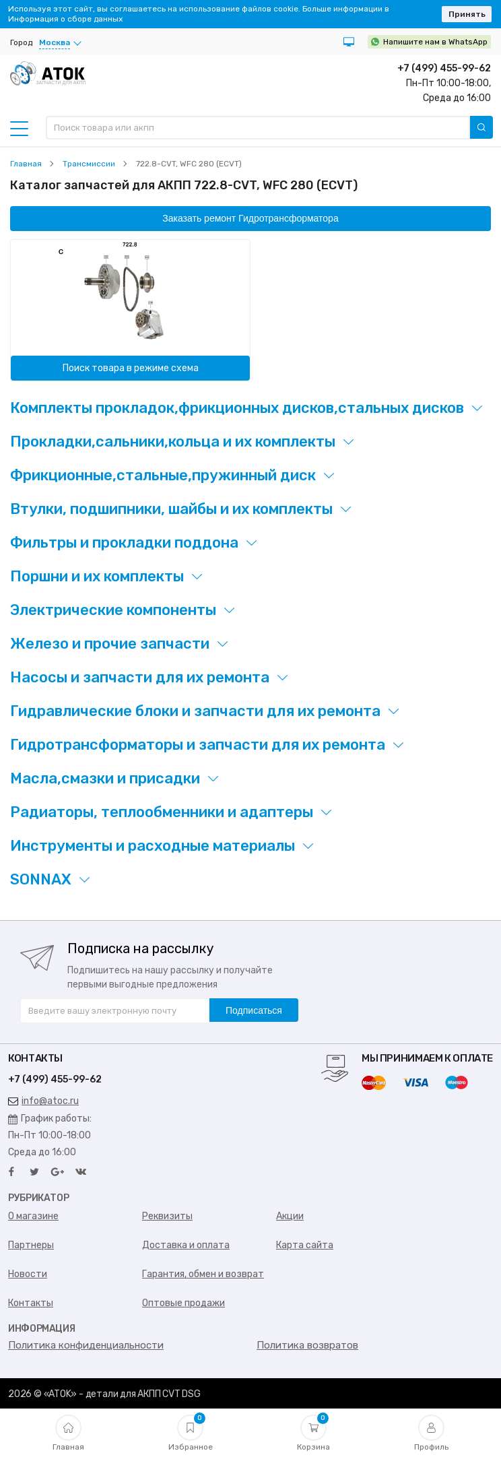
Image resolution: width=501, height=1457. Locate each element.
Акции (290, 1216)
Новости (27, 1274)
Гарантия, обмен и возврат (203, 1274)
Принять (467, 14)
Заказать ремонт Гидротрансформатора (250, 218)
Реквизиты (167, 1216)
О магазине (33, 1216)
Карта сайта (304, 1245)
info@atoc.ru (43, 1101)
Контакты (30, 1303)
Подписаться (254, 1010)
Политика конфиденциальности (86, 1345)
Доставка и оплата (186, 1245)
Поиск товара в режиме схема (131, 368)
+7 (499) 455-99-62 (444, 68)
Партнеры (31, 1245)
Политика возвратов (307, 1345)
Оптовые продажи (183, 1303)
